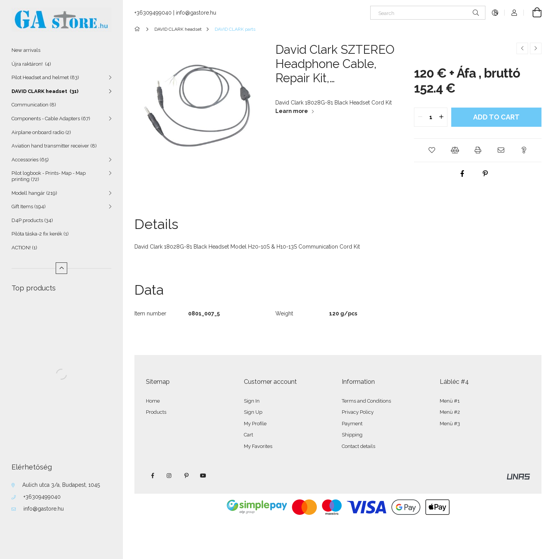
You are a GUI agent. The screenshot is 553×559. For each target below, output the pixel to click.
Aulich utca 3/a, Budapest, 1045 (61, 485)
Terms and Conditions (366, 401)
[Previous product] (522, 48)
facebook (152, 475)
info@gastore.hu (43, 509)
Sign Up (253, 412)
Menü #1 (450, 401)
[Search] (427, 13)
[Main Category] (138, 29)
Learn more (291, 111)
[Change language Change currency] (495, 13)
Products (156, 412)
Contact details (358, 446)
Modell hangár (34, 193)
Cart (248, 435)
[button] (431, 150)
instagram (169, 475)
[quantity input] (430, 117)
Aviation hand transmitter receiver (54, 146)
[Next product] (535, 48)
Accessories (30, 160)
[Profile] (514, 13)
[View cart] (532, 13)
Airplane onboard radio (41, 132)
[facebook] (462, 173)
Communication (34, 105)
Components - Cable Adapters (51, 118)
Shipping (352, 435)
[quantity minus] (420, 117)
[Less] (61, 268)
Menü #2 (450, 412)
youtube (203, 475)
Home (153, 401)
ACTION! (24, 247)
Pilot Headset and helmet (45, 77)
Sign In (252, 401)
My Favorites (258, 446)
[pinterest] (485, 173)
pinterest (186, 475)
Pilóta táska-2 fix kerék (40, 234)
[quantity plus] (441, 117)
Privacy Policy (358, 412)
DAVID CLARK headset (45, 91)
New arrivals (26, 50)
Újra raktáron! (31, 64)
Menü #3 (450, 423)
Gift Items (29, 206)
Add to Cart (496, 117)
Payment (352, 423)
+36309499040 (42, 497)
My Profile (255, 423)
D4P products (32, 220)
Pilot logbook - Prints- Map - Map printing (49, 176)
